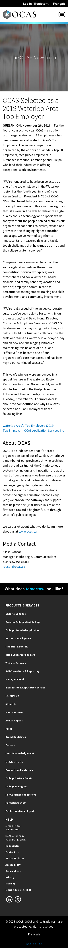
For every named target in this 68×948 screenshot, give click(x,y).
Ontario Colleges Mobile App (22, 622)
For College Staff (15, 802)
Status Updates (14, 858)
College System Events (18, 778)
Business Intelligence (18, 638)
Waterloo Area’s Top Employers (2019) (29, 425)
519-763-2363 (12, 829)
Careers (10, 745)
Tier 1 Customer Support (20, 654)
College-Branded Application (22, 630)
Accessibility (12, 864)
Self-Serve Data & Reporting (22, 671)
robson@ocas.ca (14, 566)
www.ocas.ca (28, 531)
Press (8, 728)
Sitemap (10, 883)
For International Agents (20, 811)
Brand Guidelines (15, 737)
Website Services (15, 663)
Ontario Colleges (15, 613)
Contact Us (12, 852)
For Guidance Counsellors (20, 794)
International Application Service (25, 687)
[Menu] (62, 14)
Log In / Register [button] (36, 3)
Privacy (9, 877)
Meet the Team (14, 712)
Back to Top (34, 944)
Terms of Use (13, 871)
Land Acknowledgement (19, 753)
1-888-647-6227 (13, 825)
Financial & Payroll (16, 646)
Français (59, 3)
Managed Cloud (14, 679)
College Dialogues (16, 786)
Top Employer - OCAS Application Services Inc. (34, 430)
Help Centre (12, 845)
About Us (10, 704)
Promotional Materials (19, 770)
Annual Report (14, 720)
